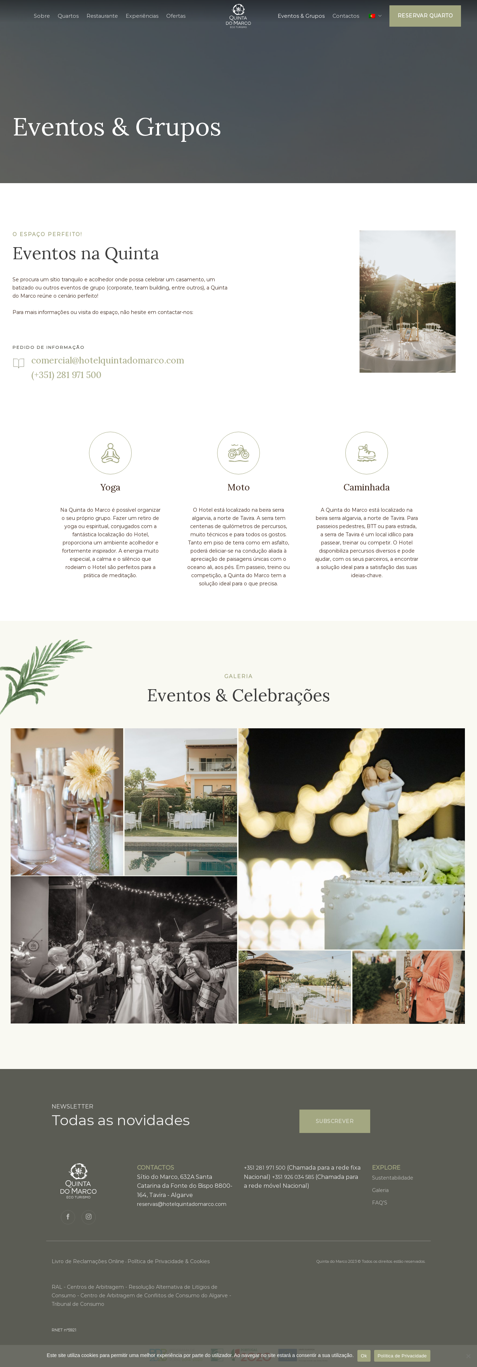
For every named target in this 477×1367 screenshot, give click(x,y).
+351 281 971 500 (264, 1168)
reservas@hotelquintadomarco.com (181, 1204)
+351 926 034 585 (293, 1177)
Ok (364, 1355)
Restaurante (102, 16)
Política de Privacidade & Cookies (168, 1261)
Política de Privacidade (402, 1355)
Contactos (345, 16)
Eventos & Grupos (301, 16)
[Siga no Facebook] (68, 1217)
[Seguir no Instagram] (89, 1217)
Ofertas (175, 16)
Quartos (68, 16)
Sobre (42, 16)
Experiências (142, 16)
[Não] (468, 1358)
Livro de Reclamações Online (88, 1261)
